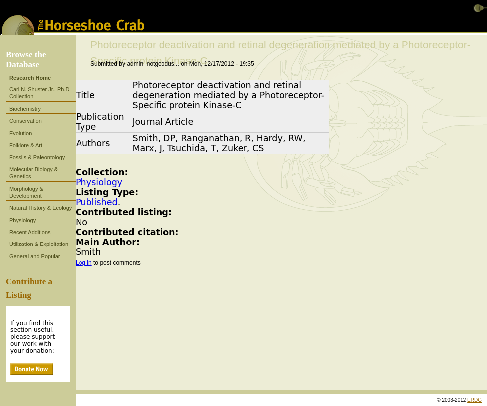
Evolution (20, 133)
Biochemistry (25, 109)
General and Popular (34, 256)
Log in (84, 262)
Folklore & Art (25, 145)
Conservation (25, 121)
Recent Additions (30, 232)
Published (97, 202)
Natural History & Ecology (40, 208)
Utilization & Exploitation (38, 244)
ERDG (474, 400)
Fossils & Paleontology (37, 157)
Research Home (30, 78)
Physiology (99, 182)
